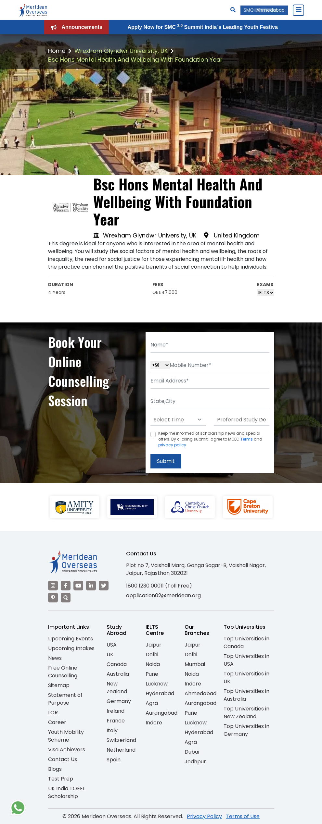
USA (112, 644)
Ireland (115, 711)
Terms (246, 439)
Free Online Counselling (62, 671)
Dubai (192, 752)
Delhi (152, 654)
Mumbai (195, 664)
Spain (114, 759)
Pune (152, 674)
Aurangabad (161, 713)
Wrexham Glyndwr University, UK (121, 51)
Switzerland (121, 740)
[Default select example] (178, 420)
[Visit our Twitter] (104, 585)
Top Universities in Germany (246, 730)
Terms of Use (243, 816)
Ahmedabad (200, 693)
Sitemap (59, 685)
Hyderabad (160, 693)
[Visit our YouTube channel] (78, 585)
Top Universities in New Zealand (246, 712)
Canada (117, 664)
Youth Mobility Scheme (66, 736)
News (55, 658)
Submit (166, 461)
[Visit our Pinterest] (53, 597)
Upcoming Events (70, 638)
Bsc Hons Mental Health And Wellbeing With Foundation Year (135, 59)
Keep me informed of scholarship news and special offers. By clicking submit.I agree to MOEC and (210, 439)
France (116, 720)
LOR (53, 712)
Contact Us (62, 759)
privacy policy (172, 445)
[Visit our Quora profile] (66, 597)
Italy (112, 730)
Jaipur (153, 644)
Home (56, 51)
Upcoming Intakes (71, 648)
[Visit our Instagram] (53, 585)
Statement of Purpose (65, 699)
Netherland (121, 750)
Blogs (55, 769)
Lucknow (157, 683)
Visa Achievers (66, 749)
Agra (152, 703)
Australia (118, 674)
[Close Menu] (298, 10)
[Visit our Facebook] (66, 585)
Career (57, 722)
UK (110, 654)
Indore (154, 722)
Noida (153, 664)
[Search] (233, 10)
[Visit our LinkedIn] (91, 585)
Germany (119, 701)
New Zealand (117, 687)
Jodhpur (195, 761)
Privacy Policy (204, 816)
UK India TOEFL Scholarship (66, 792)
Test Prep (60, 778)
